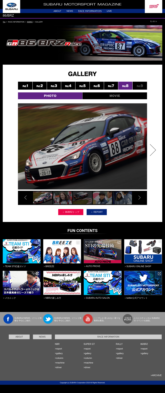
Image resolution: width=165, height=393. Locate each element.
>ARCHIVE (156, 375)
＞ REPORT (97, 212)
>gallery (59, 353)
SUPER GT (89, 344)
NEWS (42, 337)
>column (59, 358)
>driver (58, 367)
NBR (57, 344)
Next (153, 150)
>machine (60, 363)
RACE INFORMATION (108, 337)
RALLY (119, 344)
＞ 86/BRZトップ (70, 212)
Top (4, 22)
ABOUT (19, 337)
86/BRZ (30, 22)
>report (58, 349)
